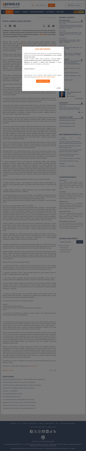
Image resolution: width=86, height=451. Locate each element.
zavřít (59, 88)
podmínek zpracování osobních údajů (45, 77)
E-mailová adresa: (29, 68)
